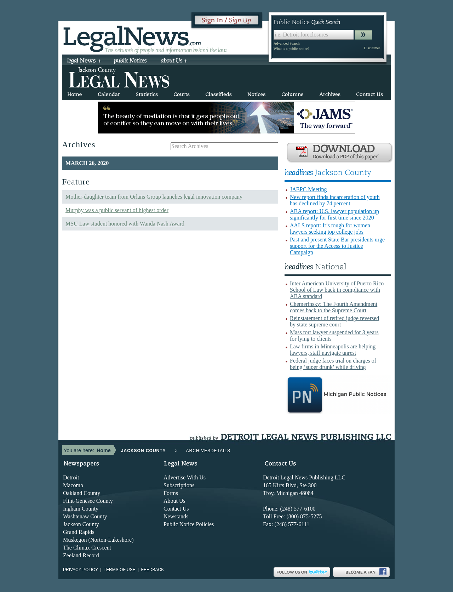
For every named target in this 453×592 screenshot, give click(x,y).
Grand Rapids (78, 532)
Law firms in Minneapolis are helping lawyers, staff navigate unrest (332, 349)
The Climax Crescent (87, 548)
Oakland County (81, 493)
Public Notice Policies (189, 524)
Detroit (71, 477)
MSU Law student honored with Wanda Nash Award (124, 224)
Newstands (176, 516)
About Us (174, 501)
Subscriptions (179, 485)
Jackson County (81, 524)
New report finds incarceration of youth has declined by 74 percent (335, 200)
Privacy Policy (80, 569)
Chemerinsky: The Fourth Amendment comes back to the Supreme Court (333, 307)
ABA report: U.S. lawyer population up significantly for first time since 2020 (334, 214)
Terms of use (120, 569)
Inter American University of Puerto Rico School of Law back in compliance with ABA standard (337, 289)
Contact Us (176, 509)
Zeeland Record (81, 555)
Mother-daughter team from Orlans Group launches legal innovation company (153, 197)
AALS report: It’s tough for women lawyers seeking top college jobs (330, 228)
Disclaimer (372, 48)
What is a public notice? (291, 49)
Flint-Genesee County (88, 501)
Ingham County (80, 509)
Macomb (73, 485)
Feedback (152, 569)
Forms (171, 493)
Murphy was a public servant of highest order (116, 210)
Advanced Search (287, 43)
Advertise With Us (185, 477)
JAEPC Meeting (308, 189)
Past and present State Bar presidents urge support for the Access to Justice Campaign (337, 246)
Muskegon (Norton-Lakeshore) (98, 540)
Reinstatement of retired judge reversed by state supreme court (334, 321)
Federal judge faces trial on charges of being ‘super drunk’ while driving (333, 364)
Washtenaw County (85, 516)
